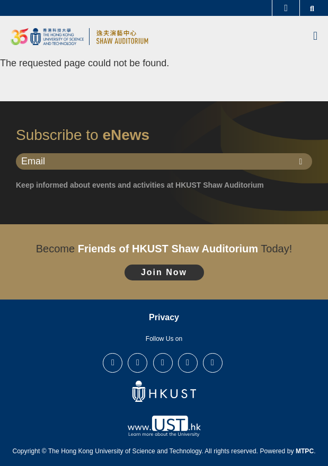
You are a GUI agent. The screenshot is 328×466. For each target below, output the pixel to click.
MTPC (305, 451)
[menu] (315, 36)
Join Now (164, 272)
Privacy (164, 317)
